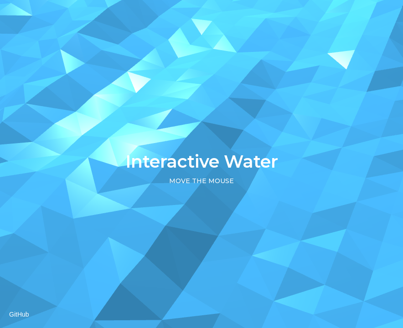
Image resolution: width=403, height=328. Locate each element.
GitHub (19, 314)
